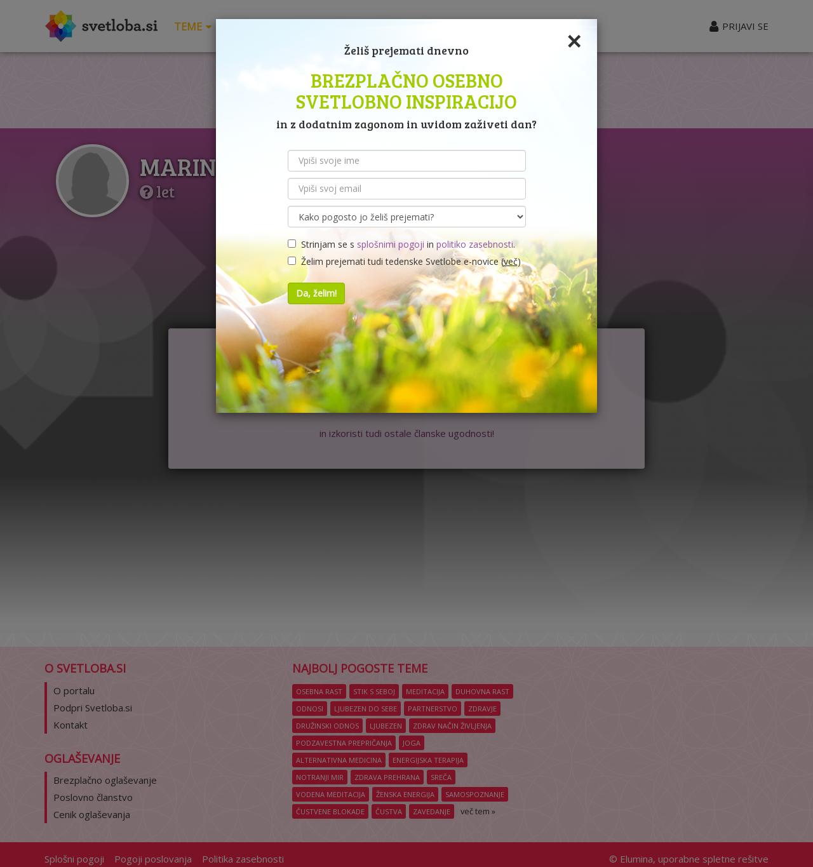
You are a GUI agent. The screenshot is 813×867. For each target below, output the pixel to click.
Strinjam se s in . (401, 244)
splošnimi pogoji (390, 244)
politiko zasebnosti (474, 244)
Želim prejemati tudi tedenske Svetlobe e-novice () (404, 261)
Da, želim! (316, 293)
